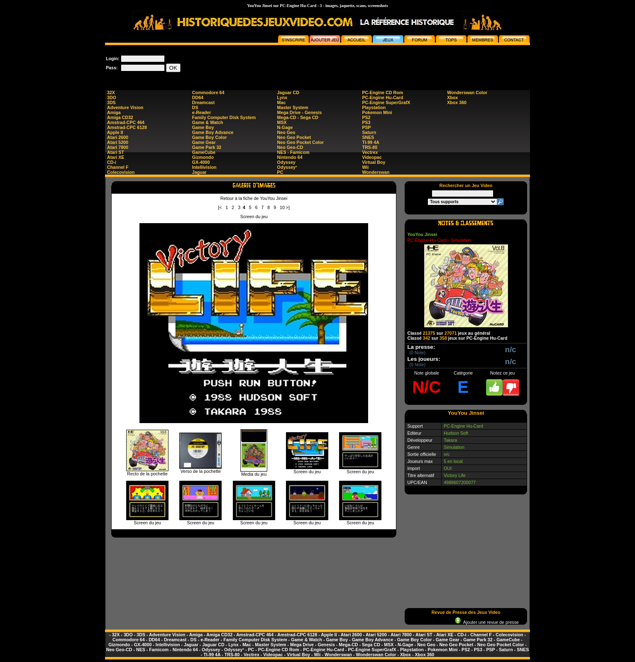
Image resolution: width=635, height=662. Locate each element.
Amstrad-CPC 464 (125, 122)
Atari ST (115, 152)
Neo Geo (286, 132)
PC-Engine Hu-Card (382, 97)
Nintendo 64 (290, 157)
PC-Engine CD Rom (382, 92)
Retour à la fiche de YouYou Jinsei (253, 198)
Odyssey (286, 162)
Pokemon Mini (377, 112)
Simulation (454, 447)
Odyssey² (287, 167)
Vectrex (370, 152)
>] (288, 207)
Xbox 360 (456, 102)
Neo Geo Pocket (294, 137)
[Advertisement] (379, 64)
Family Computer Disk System (224, 117)
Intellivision (204, 167)
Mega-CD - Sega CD (297, 117)
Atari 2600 (117, 137)
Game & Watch (207, 122)
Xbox (452, 97)
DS (195, 107)
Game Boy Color (209, 137)
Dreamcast (203, 102)
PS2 (366, 117)
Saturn (369, 132)
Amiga (114, 112)
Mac (281, 102)
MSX (282, 122)
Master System (292, 107)
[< (220, 207)
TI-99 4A (370, 142)
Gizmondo (203, 157)
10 (282, 207)
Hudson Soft (456, 433)
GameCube (203, 152)
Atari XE (115, 157)
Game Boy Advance (213, 132)
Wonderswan (375, 172)
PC (280, 172)
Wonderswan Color (467, 92)
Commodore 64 (208, 92)
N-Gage (285, 127)
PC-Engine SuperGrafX (386, 102)
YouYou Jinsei (422, 234)
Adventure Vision (125, 107)
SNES (368, 137)
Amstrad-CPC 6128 (127, 127)
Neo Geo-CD (290, 147)
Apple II (115, 132)
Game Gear (204, 142)
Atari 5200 (117, 142)
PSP (366, 127)
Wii (365, 167)
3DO (111, 97)
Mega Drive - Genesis (299, 112)
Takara (450, 440)
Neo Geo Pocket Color (300, 142)
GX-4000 (201, 162)
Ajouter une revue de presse (487, 622)
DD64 (197, 97)
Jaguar (199, 172)
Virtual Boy (373, 162)
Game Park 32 (207, 147)
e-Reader (201, 112)
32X (111, 92)
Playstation (374, 107)
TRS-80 (369, 147)
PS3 (366, 122)
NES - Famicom (293, 152)
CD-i (111, 162)
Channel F (118, 167)
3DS (111, 102)
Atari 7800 (117, 147)
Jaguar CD (288, 92)
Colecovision (120, 172)
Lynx (282, 97)
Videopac (371, 157)
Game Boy (203, 127)
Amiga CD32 (120, 117)
